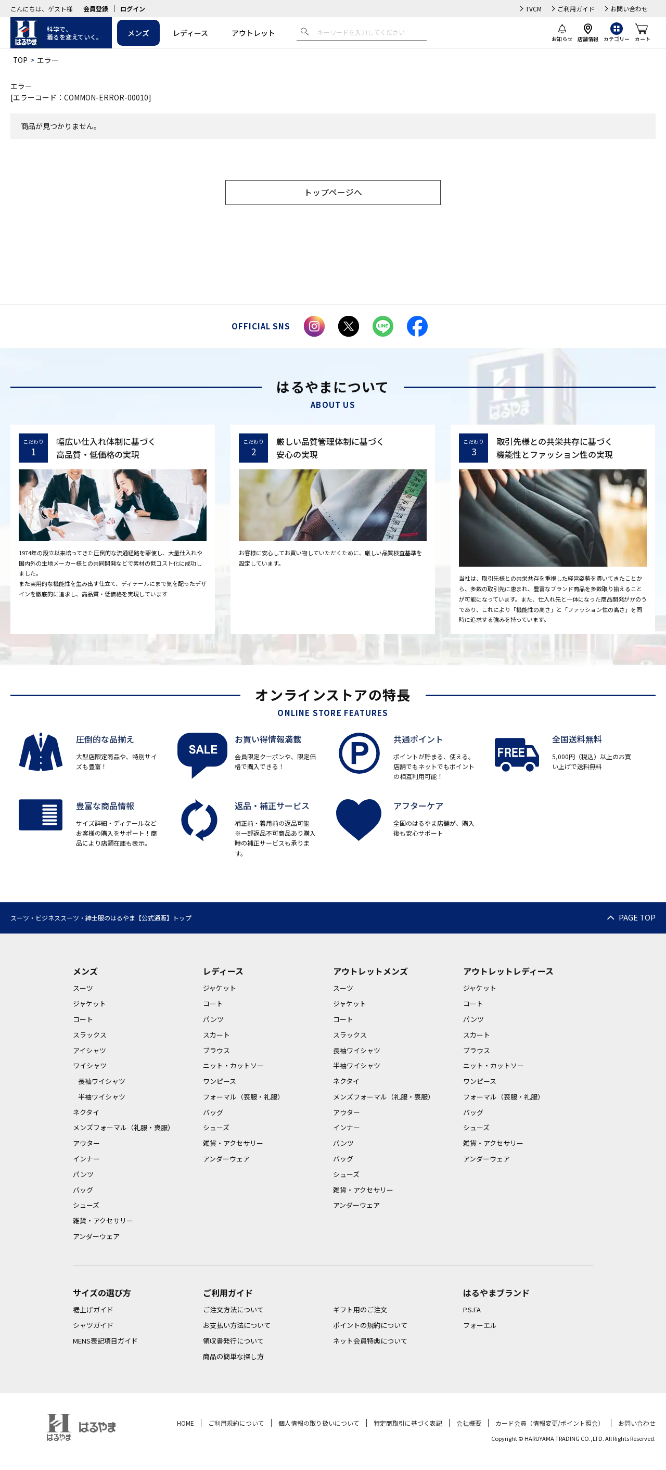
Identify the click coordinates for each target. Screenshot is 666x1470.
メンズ (138, 33)
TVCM (534, 8)
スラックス (90, 1035)
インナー (86, 1159)
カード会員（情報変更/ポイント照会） (549, 1422)
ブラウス (216, 1050)
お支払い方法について (237, 1326)
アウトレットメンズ (370, 971)
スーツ (83, 988)
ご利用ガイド (576, 8)
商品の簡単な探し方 (233, 1357)
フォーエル (480, 1326)
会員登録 (95, 8)
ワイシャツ (90, 1066)
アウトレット (253, 33)
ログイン (132, 8)
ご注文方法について (233, 1310)
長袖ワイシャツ (101, 1081)
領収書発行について (233, 1341)
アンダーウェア (96, 1237)
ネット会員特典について (370, 1341)
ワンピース (219, 1081)
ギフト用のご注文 (360, 1310)
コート (83, 1020)
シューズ (86, 1205)
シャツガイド (93, 1326)
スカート (216, 1035)
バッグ (83, 1190)
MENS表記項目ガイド (105, 1341)
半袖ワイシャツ (101, 1097)
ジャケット (89, 1004)
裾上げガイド (93, 1310)
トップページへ (333, 192)
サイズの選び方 (102, 1293)
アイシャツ (89, 1050)
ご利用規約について (236, 1422)
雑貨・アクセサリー (103, 1221)
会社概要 (468, 1422)
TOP (20, 60)
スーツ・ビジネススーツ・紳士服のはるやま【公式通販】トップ (100, 918)
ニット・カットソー (233, 1066)
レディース (190, 33)
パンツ (83, 1175)
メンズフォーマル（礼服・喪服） (123, 1128)
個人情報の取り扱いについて (319, 1422)
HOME (185, 1422)
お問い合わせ (629, 8)
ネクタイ (86, 1112)
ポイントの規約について (370, 1326)
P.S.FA (472, 1310)
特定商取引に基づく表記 (408, 1422)
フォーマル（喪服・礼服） (243, 1097)
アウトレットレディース (508, 971)
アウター (86, 1143)
